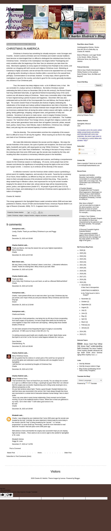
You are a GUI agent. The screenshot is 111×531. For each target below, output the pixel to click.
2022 (81, 262)
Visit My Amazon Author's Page (89, 366)
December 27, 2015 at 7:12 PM (22, 444)
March (83, 322)
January (84, 328)
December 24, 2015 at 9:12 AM (22, 286)
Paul (95, 344)
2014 (81, 331)
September (85, 304)
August (84, 307)
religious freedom (29, 215)
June (83, 313)
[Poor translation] (9, 495)
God (91, 344)
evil (96, 354)
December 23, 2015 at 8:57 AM (22, 255)
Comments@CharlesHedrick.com (88, 165)
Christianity (85, 348)
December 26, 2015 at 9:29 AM (22, 409)
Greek (88, 353)
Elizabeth (15, 415)
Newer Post (11, 453)
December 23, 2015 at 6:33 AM (22, 238)
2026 (81, 250)
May (83, 316)
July (83, 310)
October (84, 301)
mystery (88, 355)
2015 (81, 282)
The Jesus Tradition (95, 348)
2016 (81, 279)
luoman (63, 478)
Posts (81, 150)
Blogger (77, 478)
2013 (81, 334)
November (85, 299)
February (84, 325)
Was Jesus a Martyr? (86, 203)
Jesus (86, 344)
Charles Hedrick (17, 245)
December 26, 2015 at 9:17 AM (22, 369)
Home (40, 453)
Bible (80, 343)
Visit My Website (84, 364)
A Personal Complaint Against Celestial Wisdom (89, 230)
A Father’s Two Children (87, 216)
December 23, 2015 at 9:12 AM (22, 269)
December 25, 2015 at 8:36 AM (22, 346)
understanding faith (53, 215)
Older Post (67, 453)
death (83, 353)
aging (79, 355)
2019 (81, 271)
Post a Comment (15, 448)
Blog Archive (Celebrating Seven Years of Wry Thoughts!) (90, 369)
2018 (81, 273)
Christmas (15, 215)
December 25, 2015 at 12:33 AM (22, 305)
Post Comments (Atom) (23, 456)
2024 (81, 256)
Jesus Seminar (97, 353)
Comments (83, 153)
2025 (81, 253)
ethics (83, 355)
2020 (81, 268)
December (85, 285)
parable (90, 350)
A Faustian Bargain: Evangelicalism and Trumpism (89, 189)
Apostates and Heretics (87, 175)
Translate (91, 383)
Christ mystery (82, 350)
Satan (93, 354)
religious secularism (41, 215)
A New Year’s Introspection (90, 287)
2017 (81, 276)
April (83, 319)
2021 (81, 265)
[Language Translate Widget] (89, 380)
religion (21, 215)
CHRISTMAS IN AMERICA (90, 290)
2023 (81, 259)
